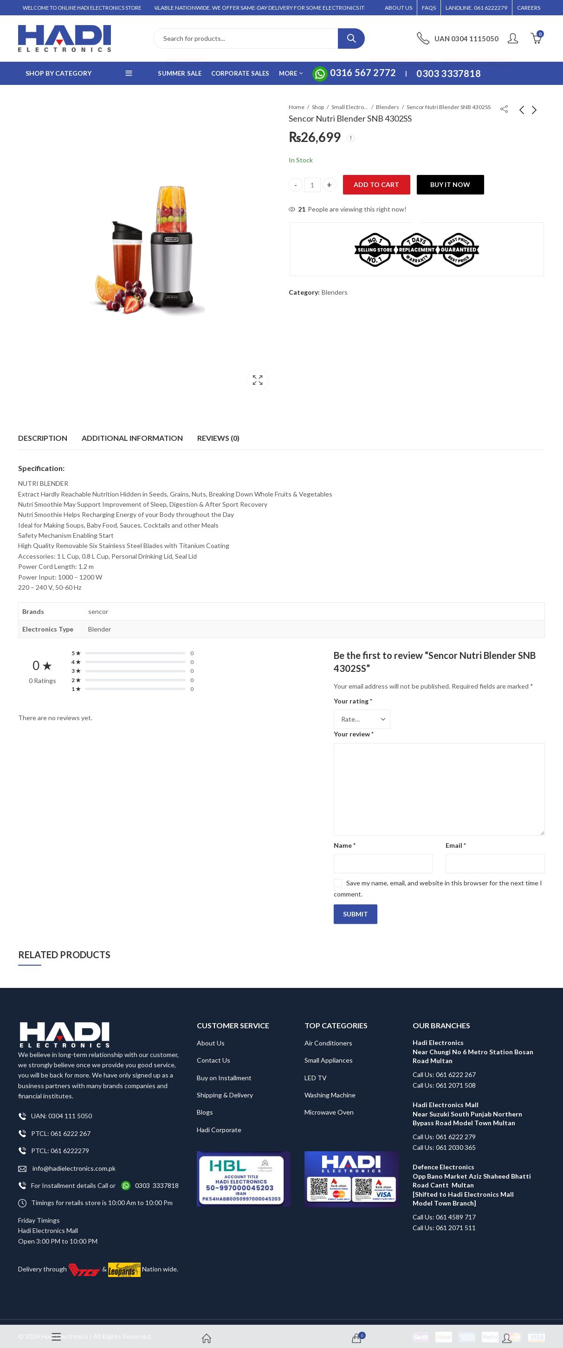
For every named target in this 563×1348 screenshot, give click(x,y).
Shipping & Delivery (225, 1089)
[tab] (42, 432)
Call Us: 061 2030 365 (444, 1141)
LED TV (315, 1072)
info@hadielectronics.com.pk (67, 1162)
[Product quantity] (312, 185)
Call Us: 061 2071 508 (444, 1079)
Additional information (132, 432)
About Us (211, 1037)
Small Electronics (350, 106)
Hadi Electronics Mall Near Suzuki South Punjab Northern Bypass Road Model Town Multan (467, 1108)
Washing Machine (330, 1089)
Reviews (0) (218, 432)
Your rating (353, 695)
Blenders (387, 106)
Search (351, 38)
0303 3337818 (157, 1180)
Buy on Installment (224, 1072)
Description (42, 432)
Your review (354, 728)
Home (296, 106)
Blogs (205, 1106)
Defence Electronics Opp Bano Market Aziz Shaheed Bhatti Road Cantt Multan (472, 1170)
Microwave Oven (329, 1106)
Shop (318, 106)
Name (345, 840)
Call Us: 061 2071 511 (444, 1222)
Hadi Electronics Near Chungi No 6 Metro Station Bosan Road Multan (473, 1046)
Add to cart (376, 184)
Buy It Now (450, 184)
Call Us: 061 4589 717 (444, 1211)
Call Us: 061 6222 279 (444, 1131)
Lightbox (257, 380)
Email (456, 840)
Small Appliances (328, 1054)
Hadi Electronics (64, 1330)
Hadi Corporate (219, 1124)
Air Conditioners (328, 1037)
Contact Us (213, 1054)
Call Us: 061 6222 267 (444, 1069)
